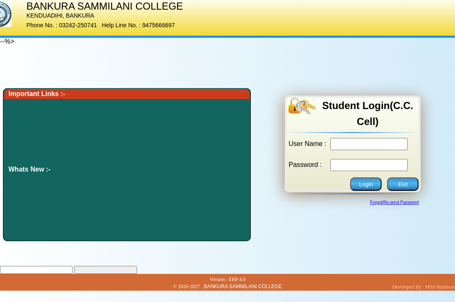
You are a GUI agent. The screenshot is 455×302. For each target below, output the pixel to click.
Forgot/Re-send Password (394, 202)
